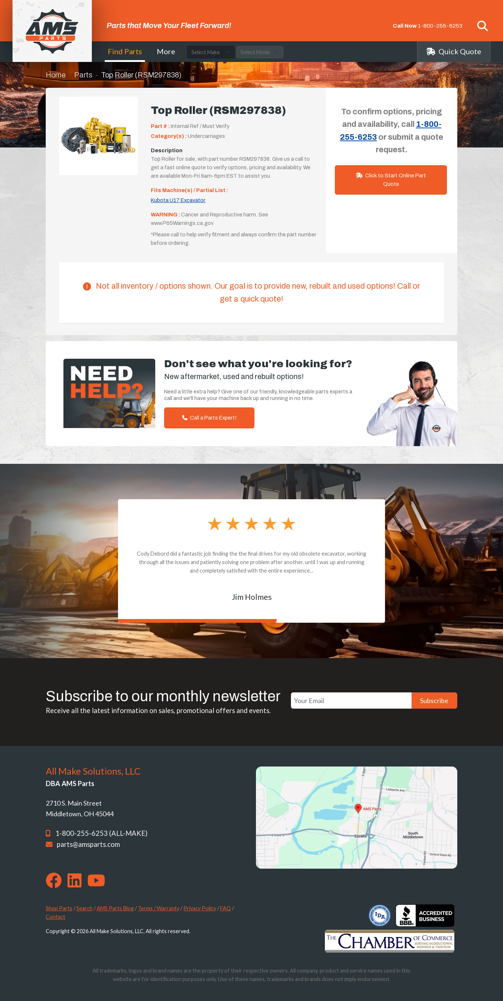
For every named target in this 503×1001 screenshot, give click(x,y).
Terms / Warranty (158, 908)
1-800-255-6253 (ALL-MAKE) (101, 833)
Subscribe (434, 700)
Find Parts (125, 51)
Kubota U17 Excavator (178, 200)
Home (56, 75)
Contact (55, 917)
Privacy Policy (199, 908)
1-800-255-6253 (440, 26)
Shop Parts (59, 908)
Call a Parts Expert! (209, 418)
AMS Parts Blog (115, 908)
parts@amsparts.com (88, 844)
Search (84, 908)
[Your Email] (351, 700)
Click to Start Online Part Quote (391, 180)
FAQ (225, 908)
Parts (83, 75)
